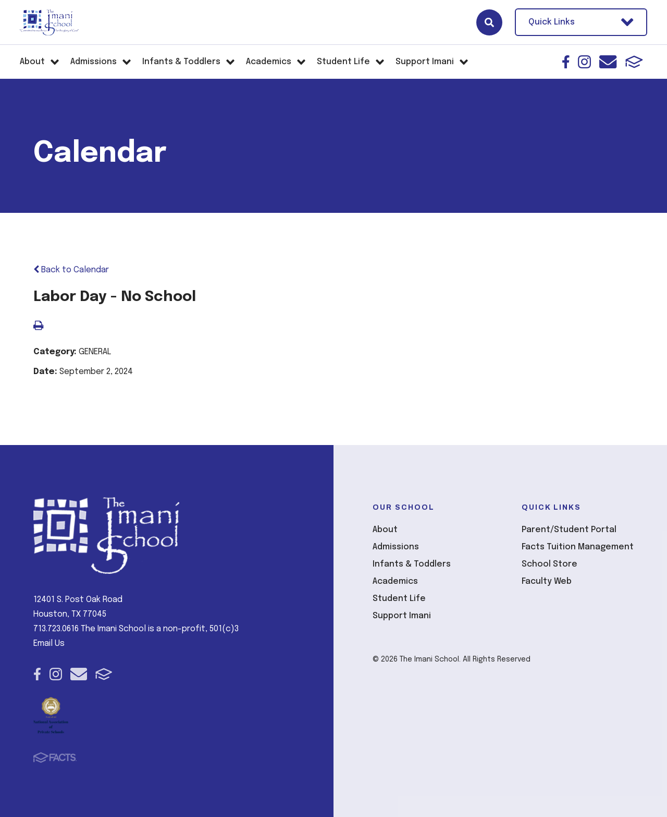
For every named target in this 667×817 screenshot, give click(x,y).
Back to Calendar (71, 270)
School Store (549, 564)
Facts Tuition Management (578, 547)
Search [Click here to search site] (489, 22)
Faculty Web (547, 581)
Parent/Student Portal (569, 529)
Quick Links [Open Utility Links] (581, 22)
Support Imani (402, 615)
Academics (395, 581)
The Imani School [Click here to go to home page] (49, 22)
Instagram (584, 61)
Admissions (396, 547)
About (385, 529)
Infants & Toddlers (412, 564)
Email (607, 61)
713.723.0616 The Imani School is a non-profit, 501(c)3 (136, 628)
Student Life (399, 598)
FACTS (634, 61)
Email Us (49, 643)
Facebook (566, 61)
